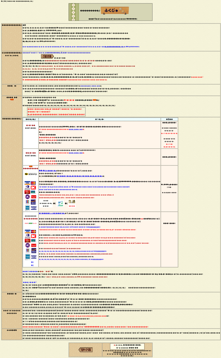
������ (93, 227)
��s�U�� (31, 153)
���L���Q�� (75, 129)
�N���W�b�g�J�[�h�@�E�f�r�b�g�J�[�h (79, 176)
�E (32, 262)
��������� (30, 168)
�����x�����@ (11, 119)
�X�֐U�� (30, 125)
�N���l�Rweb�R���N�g (52, 213)
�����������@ (12, 25)
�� (12, 53)
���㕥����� (30, 271)
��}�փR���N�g (47, 171)
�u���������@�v (114, 47)
